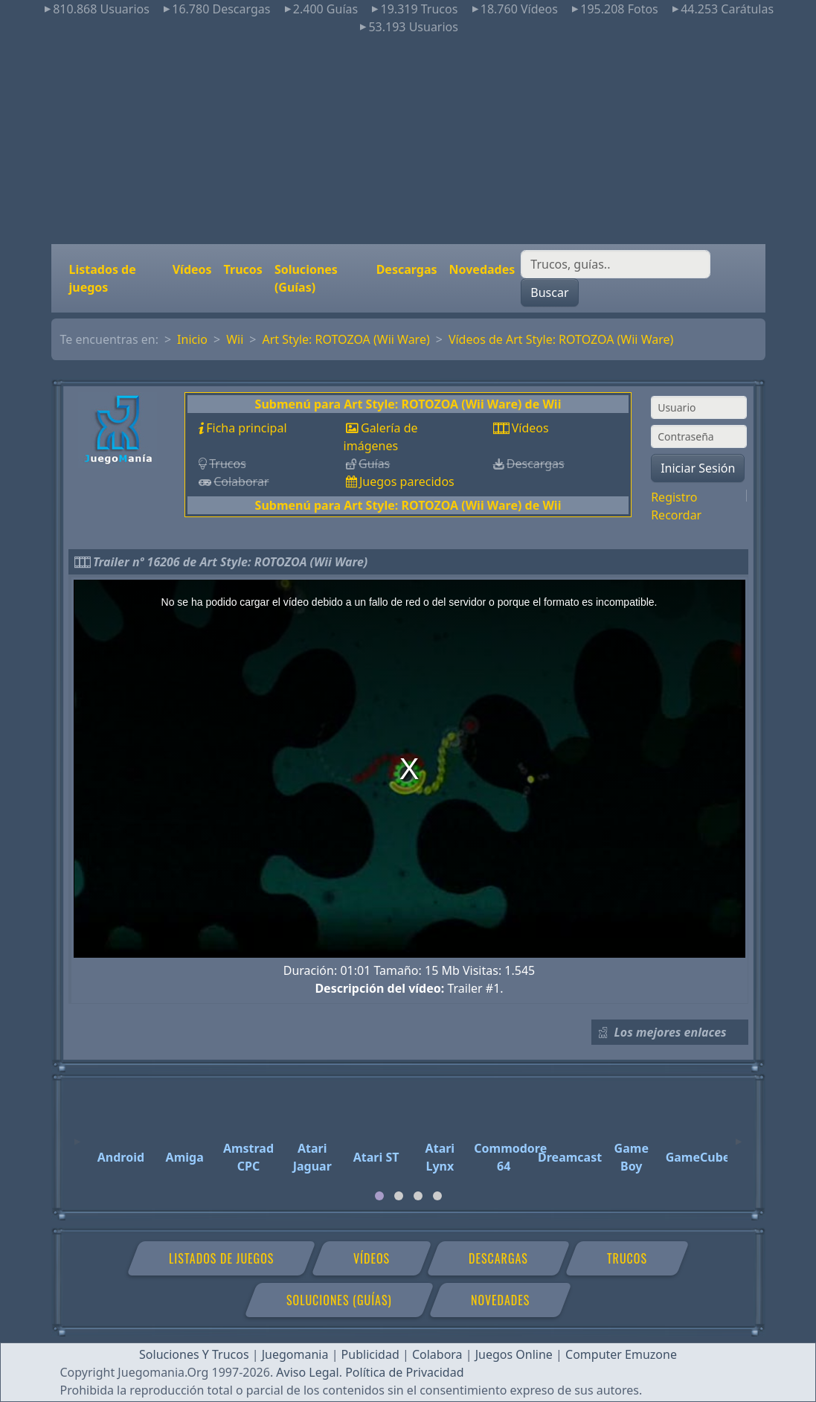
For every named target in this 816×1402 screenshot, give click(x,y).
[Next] (738, 1135)
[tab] (379, 1195)
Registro (674, 497)
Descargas (406, 269)
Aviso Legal (307, 1372)
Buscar (549, 292)
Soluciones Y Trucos (194, 1354)
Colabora (437, 1354)
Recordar (676, 515)
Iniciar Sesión (698, 468)
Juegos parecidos (406, 481)
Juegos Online (514, 1354)
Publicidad (370, 1354)
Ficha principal (246, 428)
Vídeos (192, 269)
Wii (234, 339)
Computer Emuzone (621, 1354)
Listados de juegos (102, 278)
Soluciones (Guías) (306, 278)
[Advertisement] (408, 140)
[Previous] (77, 1135)
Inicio (192, 339)
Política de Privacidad (404, 1372)
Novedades (482, 269)
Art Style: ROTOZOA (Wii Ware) (345, 339)
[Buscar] (615, 264)
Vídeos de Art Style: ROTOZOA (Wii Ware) (561, 339)
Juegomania (295, 1354)
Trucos (243, 269)
